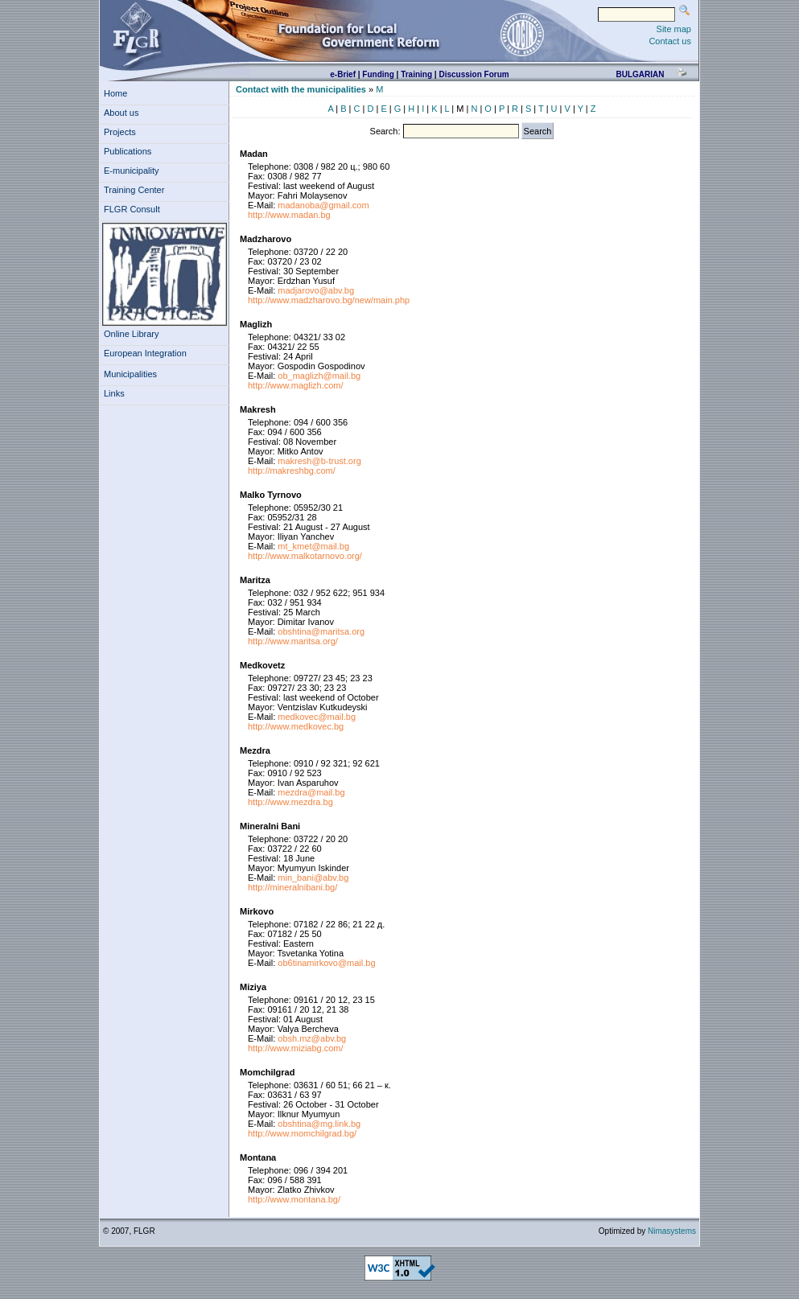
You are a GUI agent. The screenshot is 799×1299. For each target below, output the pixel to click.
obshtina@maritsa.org (321, 631)
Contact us (670, 41)
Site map (674, 29)
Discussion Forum (474, 74)
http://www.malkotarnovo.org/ (305, 556)
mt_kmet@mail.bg (313, 546)
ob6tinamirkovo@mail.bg (326, 963)
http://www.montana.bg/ (294, 1199)
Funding (377, 74)
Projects (122, 132)
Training (416, 74)
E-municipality (134, 170)
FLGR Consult (134, 209)
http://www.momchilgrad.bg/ (302, 1133)
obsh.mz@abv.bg (312, 1038)
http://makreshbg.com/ (292, 470)
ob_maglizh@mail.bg (319, 375)
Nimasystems (672, 1231)
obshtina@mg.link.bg (319, 1123)
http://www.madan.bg (289, 215)
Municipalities (130, 374)
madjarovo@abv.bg (316, 290)
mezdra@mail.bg (311, 792)
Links (117, 393)
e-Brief (343, 74)
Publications (130, 151)
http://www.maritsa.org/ (293, 641)
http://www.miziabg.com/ (296, 1048)
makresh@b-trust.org (319, 461)
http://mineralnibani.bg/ (292, 887)
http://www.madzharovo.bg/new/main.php (329, 300)
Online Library (131, 334)
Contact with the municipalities (301, 89)
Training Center (137, 190)
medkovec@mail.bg (317, 716)
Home (115, 93)
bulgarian (640, 74)
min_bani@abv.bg (313, 877)
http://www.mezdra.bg (290, 802)
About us (124, 112)
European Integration (145, 353)
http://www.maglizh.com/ (296, 385)
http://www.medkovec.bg (296, 726)
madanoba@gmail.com (323, 205)
